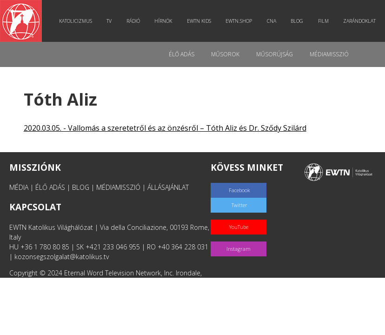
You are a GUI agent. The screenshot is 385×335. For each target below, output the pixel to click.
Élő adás (181, 54)
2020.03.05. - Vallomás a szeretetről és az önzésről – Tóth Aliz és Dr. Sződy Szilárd (165, 128)
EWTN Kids (199, 21)
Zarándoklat (359, 21)
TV (109, 21)
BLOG (80, 187)
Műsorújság (274, 54)
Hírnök (163, 21)
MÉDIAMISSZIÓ (118, 187)
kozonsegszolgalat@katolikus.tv (61, 256)
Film (323, 21)
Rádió (133, 21)
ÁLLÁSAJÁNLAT (168, 187)
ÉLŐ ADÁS (50, 187)
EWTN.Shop (239, 21)
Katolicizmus (75, 21)
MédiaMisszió (329, 54)
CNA (271, 21)
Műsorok (225, 54)
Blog (297, 21)
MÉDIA (18, 187)
